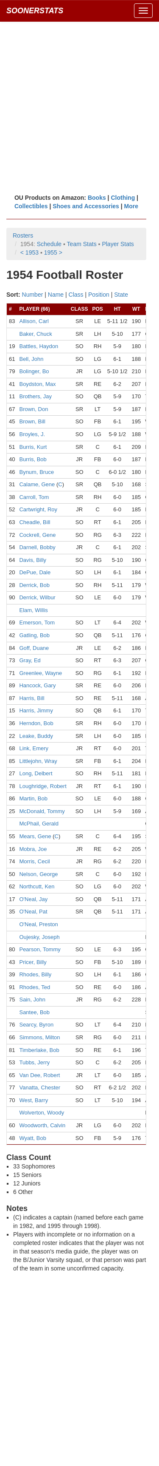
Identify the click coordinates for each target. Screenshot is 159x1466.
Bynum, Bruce (36, 472)
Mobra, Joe (33, 849)
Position (98, 294)
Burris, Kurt (33, 447)
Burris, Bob (32, 459)
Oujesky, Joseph (39, 937)
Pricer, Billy (32, 962)
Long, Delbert (35, 773)
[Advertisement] (79, 107)
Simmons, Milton (39, 1037)
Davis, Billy (32, 560)
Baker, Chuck (35, 334)
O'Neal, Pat (33, 911)
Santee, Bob (34, 1012)
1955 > (53, 252)
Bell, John (31, 359)
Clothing (123, 197)
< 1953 (29, 252)
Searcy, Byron (36, 1024)
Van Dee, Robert (39, 1075)
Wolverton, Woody (41, 1112)
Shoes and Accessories (86, 206)
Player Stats (118, 244)
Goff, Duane (34, 648)
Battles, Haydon (38, 346)
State (121, 294)
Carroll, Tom (34, 497)
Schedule (49, 244)
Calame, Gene (37, 484)
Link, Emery (33, 748)
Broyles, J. (32, 434)
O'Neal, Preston (38, 924)
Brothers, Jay (35, 396)
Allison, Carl (33, 321)
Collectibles (31, 206)
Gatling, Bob (34, 635)
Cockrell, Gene (37, 535)
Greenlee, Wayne (40, 673)
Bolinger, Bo (34, 371)
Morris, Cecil (34, 861)
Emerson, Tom (37, 622)
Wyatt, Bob (32, 1138)
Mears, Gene (35, 836)
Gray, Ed (29, 660)
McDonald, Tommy (41, 811)
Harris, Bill (31, 698)
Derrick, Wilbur (37, 597)
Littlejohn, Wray (38, 761)
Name (56, 294)
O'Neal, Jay (33, 899)
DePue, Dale (34, 572)
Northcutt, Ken (36, 886)
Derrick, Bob (34, 585)
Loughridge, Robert (42, 786)
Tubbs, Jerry (34, 1062)
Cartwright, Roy (38, 509)
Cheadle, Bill (34, 522)
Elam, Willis (33, 610)
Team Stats (82, 244)
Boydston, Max (37, 384)
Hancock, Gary (37, 685)
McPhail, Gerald (38, 823)
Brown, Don (33, 409)
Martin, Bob (33, 798)
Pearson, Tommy (39, 949)
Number (32, 294)
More (131, 206)
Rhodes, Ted (34, 987)
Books (97, 197)
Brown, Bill (32, 421)
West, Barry (33, 1100)
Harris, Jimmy (36, 710)
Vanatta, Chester (39, 1087)
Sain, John (32, 999)
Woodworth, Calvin (42, 1125)
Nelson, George (38, 874)
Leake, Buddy (36, 736)
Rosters (23, 235)
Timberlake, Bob (39, 1050)
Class (76, 294)
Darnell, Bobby (37, 547)
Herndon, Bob (36, 723)
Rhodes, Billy (35, 974)
